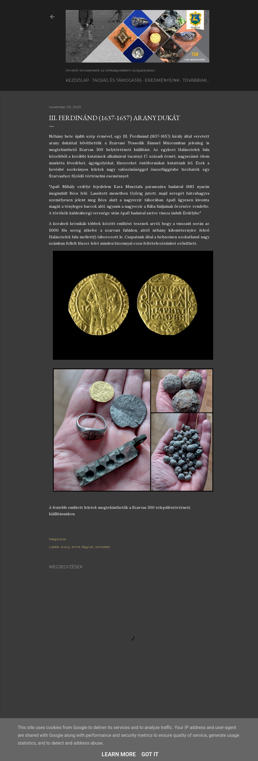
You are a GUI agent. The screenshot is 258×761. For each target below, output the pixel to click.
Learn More (119, 754)
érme (76, 547)
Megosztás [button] (57, 539)
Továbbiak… (196, 80)
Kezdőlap (77, 80)
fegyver (88, 547)
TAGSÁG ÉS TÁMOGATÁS (117, 80)
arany (65, 547)
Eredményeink (162, 80)
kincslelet (102, 547)
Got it (150, 754)
